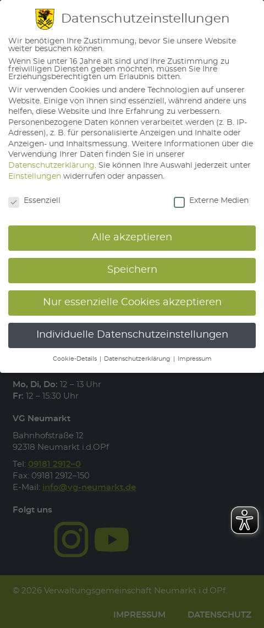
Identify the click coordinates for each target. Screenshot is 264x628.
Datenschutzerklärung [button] (138, 359)
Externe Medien (211, 201)
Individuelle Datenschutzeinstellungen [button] (132, 335)
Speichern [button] (132, 270)
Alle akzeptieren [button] (132, 238)
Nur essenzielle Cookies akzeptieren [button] (132, 302)
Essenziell (34, 201)
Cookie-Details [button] (75, 359)
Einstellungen (34, 176)
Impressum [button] (195, 359)
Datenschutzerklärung (51, 165)
